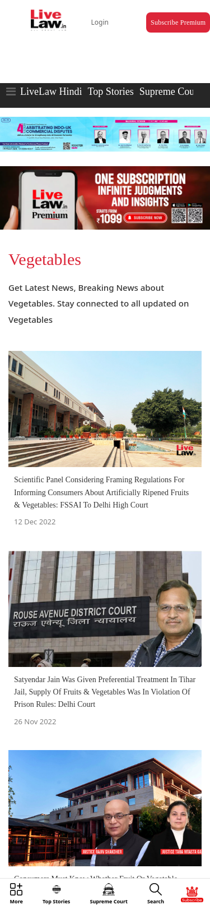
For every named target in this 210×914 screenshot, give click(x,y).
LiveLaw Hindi (51, 91)
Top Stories (110, 91)
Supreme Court (170, 91)
